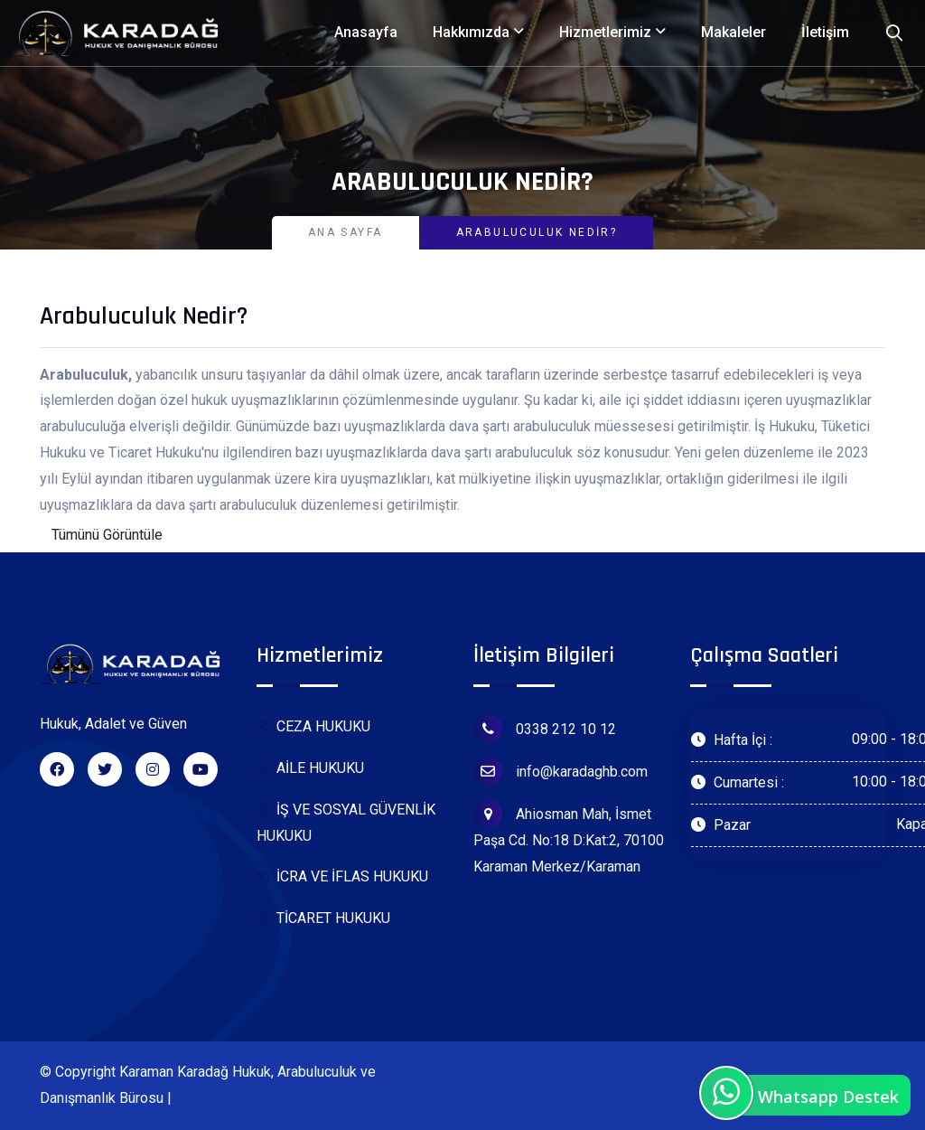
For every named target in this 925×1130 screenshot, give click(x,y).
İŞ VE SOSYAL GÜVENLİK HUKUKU (346, 822)
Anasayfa (365, 32)
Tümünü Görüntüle (107, 534)
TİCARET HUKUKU (323, 919)
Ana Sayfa (345, 232)
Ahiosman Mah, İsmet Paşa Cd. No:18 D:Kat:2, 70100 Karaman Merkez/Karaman (568, 837)
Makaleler (733, 32)
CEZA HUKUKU (313, 727)
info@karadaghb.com (560, 771)
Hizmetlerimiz (605, 32)
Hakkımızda (471, 32)
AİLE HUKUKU (310, 768)
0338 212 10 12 (544, 728)
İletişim (825, 32)
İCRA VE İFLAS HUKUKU (342, 877)
